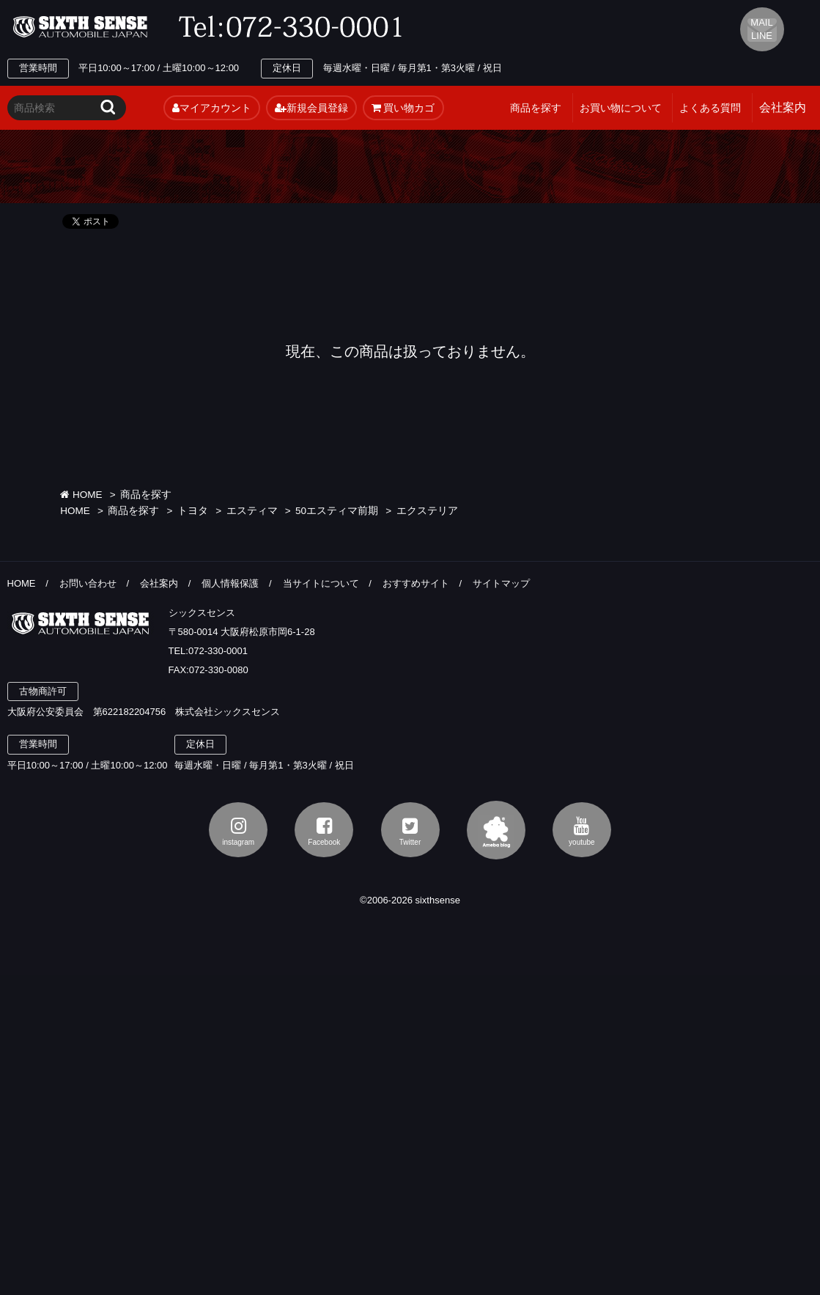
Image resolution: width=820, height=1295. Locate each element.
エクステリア (427, 510)
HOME (81, 494)
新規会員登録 (311, 108)
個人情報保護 (230, 583)
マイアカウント (211, 108)
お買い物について (621, 108)
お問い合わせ (88, 583)
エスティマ (252, 510)
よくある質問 (710, 108)
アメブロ (496, 830)
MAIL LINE (761, 29)
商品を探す (535, 108)
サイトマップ (501, 583)
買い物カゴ (403, 108)
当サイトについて (321, 583)
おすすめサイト (416, 583)
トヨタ (192, 510)
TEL (294, 27)
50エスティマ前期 (336, 510)
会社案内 (159, 583)
